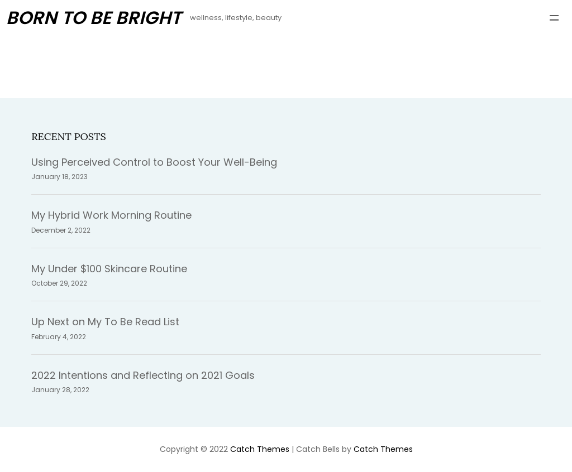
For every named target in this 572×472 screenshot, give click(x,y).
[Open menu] (554, 18)
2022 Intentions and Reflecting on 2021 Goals (143, 375)
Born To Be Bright (93, 17)
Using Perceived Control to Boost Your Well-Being (154, 162)
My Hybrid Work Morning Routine (111, 215)
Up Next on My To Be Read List (105, 322)
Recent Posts (68, 136)
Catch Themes (259, 449)
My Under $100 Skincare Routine (109, 269)
